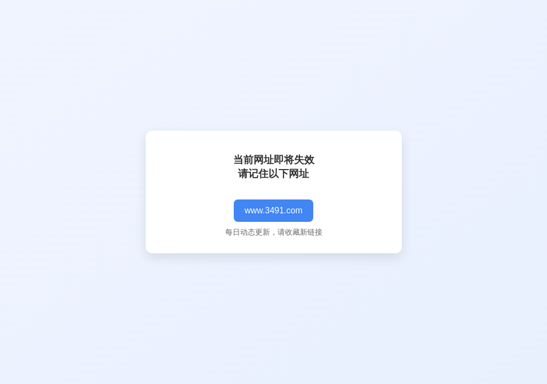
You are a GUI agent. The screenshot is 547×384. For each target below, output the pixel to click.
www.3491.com (273, 210)
